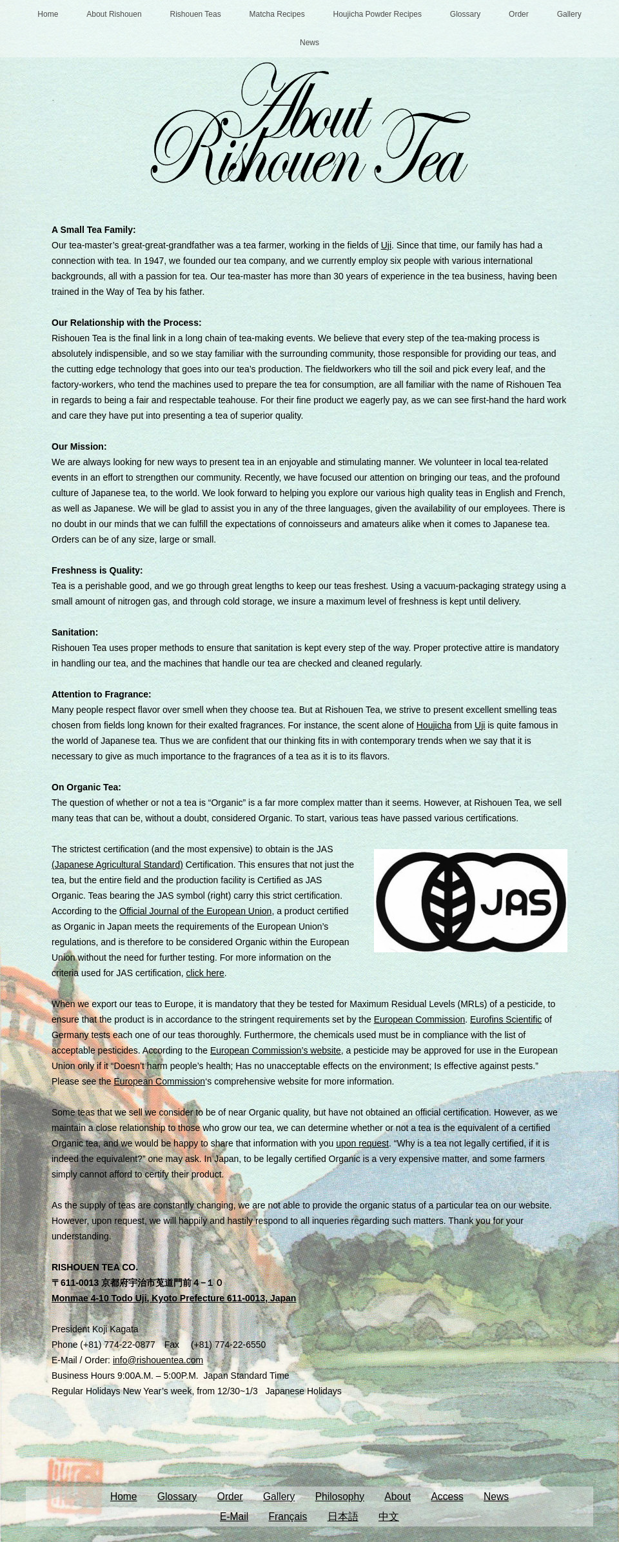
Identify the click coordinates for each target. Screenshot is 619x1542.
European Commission (420, 1019)
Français (288, 1516)
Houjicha (434, 725)
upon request (362, 1143)
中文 (388, 1516)
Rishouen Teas (195, 14)
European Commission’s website (275, 1050)
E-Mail (234, 1516)
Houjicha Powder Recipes (377, 14)
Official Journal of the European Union (195, 911)
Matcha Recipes (277, 14)
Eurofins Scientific (506, 1019)
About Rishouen (113, 14)
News (309, 42)
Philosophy (339, 1496)
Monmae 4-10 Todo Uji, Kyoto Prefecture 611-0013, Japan (174, 1298)
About (397, 1496)
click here (205, 973)
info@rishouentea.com (158, 1360)
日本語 (343, 1516)
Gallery (569, 14)
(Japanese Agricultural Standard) (117, 864)
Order (519, 14)
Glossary (465, 14)
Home (47, 14)
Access (447, 1496)
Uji (386, 245)
